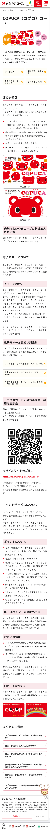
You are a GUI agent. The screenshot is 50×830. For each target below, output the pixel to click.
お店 (11, 10)
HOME (4, 10)
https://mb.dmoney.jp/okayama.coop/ (21, 476)
